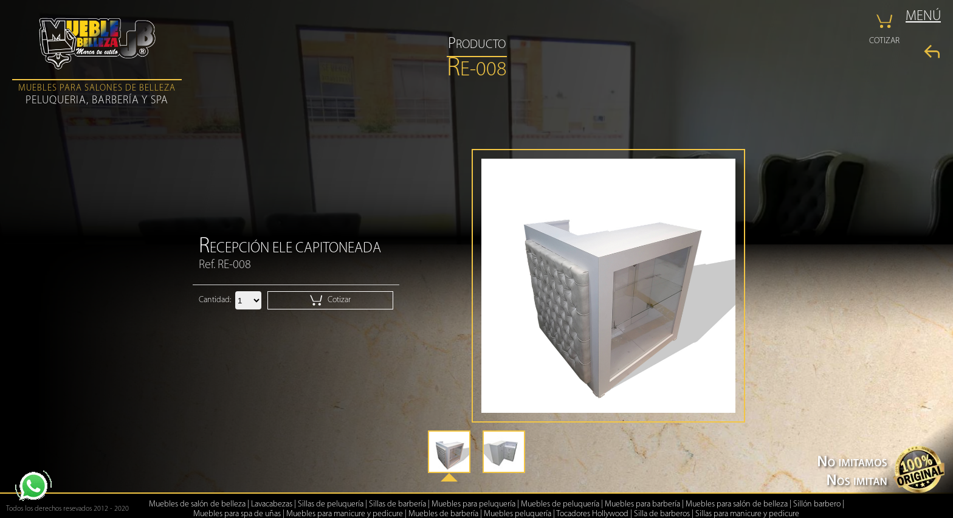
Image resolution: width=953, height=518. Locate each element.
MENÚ (923, 17)
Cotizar (330, 300)
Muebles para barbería (642, 504)
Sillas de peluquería (330, 504)
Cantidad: (215, 300)
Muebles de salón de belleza (197, 504)
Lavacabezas (271, 504)
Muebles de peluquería (560, 504)
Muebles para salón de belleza (737, 504)
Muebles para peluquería (473, 504)
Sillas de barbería (397, 504)
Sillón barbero (817, 504)
